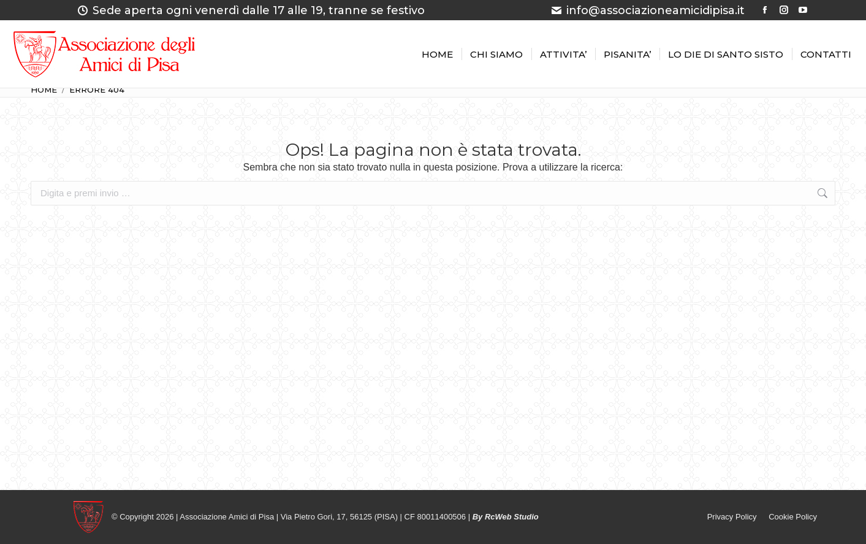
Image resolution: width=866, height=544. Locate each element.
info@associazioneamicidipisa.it (647, 10)
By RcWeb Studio (506, 516)
